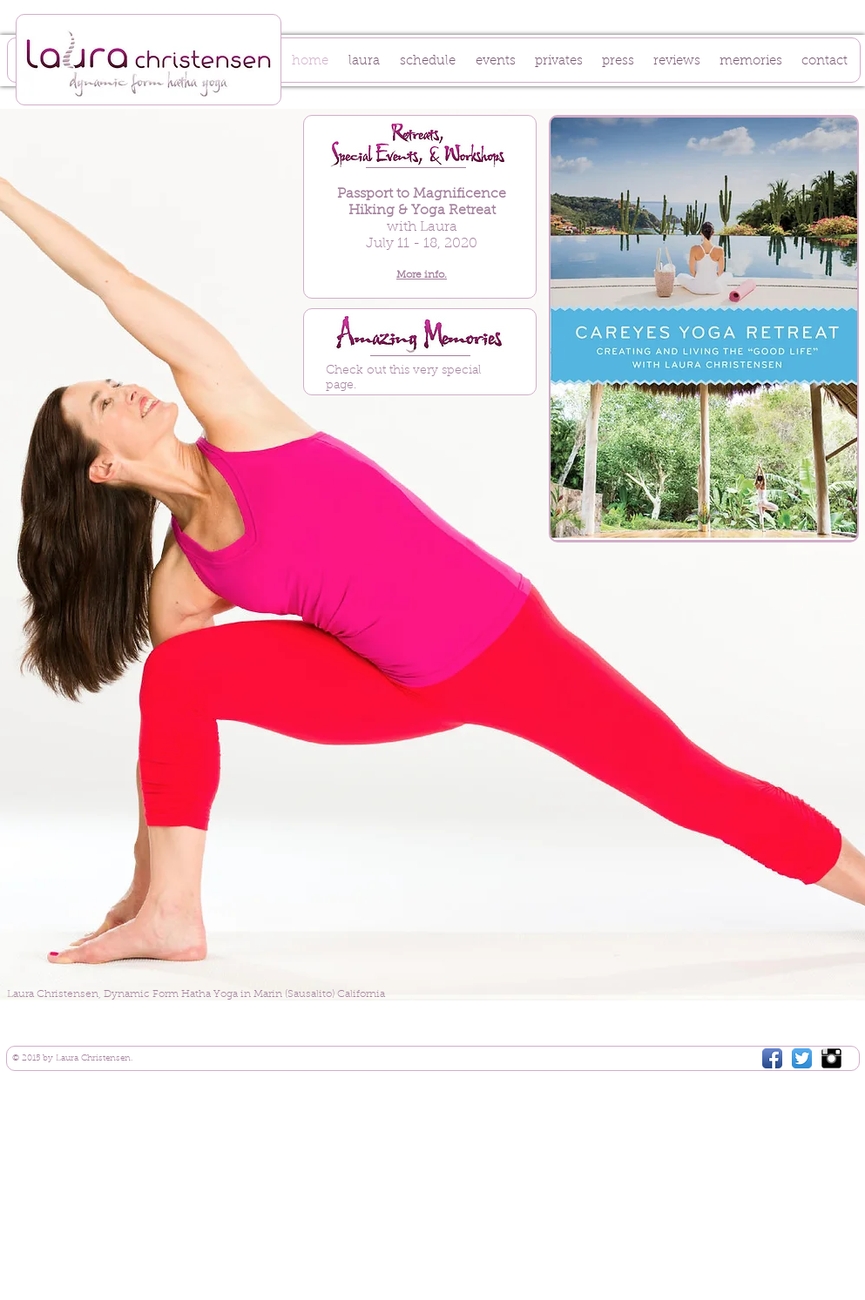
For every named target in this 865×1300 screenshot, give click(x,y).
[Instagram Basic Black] (831, 1058)
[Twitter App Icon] (802, 1058)
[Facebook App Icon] (772, 1058)
